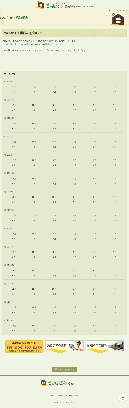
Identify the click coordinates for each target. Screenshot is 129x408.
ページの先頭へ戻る (66, 370)
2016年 (10, 265)
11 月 (34, 105)
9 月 (74, 105)
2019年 (10, 210)
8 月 (95, 105)
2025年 (10, 100)
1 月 (115, 92)
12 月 (14, 105)
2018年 (10, 228)
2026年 (10, 81)
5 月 (34, 92)
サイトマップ (74, 396)
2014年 (10, 302)
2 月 (95, 92)
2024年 (10, 118)
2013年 (10, 320)
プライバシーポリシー (58, 396)
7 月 (115, 105)
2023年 (10, 136)
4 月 (54, 92)
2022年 (10, 155)
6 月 (14, 110)
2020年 (10, 192)
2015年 (10, 284)
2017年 (10, 247)
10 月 (54, 105)
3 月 (74, 92)
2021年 (10, 173)
